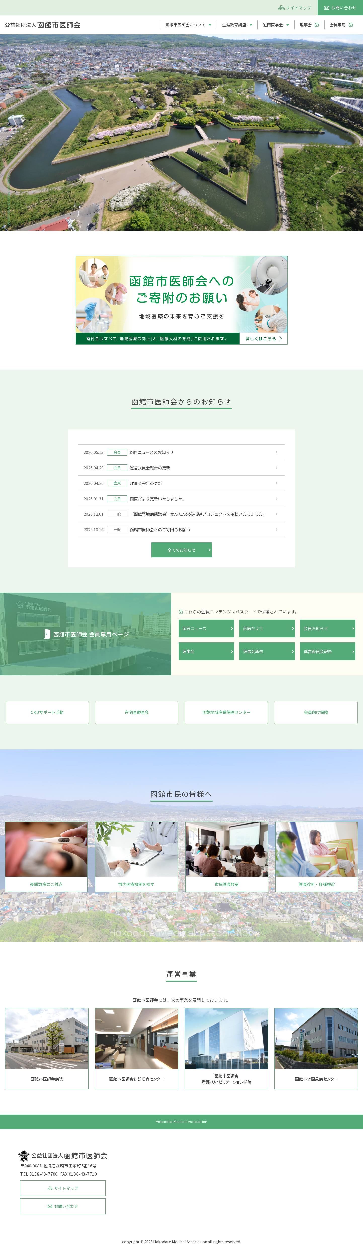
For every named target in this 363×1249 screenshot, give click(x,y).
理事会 (306, 24)
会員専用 (338, 24)
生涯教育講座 (234, 24)
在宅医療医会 (136, 712)
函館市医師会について (185, 24)
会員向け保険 (316, 712)
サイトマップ (298, 8)
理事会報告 (253, 651)
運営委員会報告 (319, 651)
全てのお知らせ (182, 550)
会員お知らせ (316, 628)
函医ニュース (195, 628)
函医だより (253, 628)
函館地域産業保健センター (226, 712)
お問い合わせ (344, 8)
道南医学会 (273, 24)
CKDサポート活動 (47, 712)
